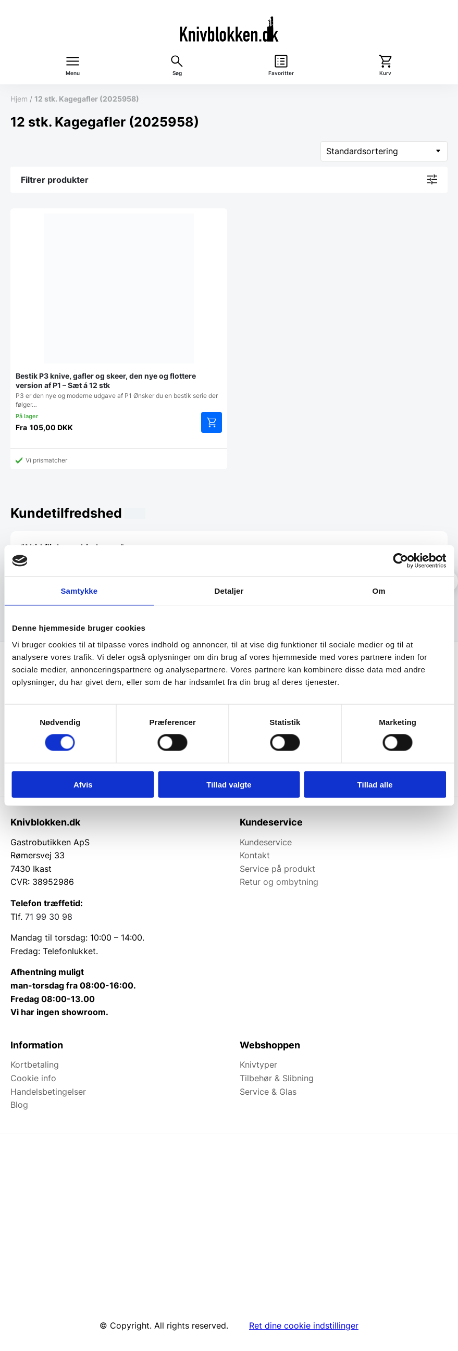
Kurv (385, 73)
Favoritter (281, 73)
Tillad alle (375, 784)
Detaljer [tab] (229, 590)
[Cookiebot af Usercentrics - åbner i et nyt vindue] (400, 561)
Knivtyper (258, 1064)
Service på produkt (277, 869)
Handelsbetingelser (48, 1091)
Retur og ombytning (279, 882)
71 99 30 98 (48, 916)
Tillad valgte (228, 784)
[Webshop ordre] (384, 151)
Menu (73, 73)
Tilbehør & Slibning (277, 1078)
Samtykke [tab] (78, 590)
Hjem (19, 98)
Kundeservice (266, 842)
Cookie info (33, 1078)
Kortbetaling (34, 1064)
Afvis (83, 784)
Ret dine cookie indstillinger (303, 1325)
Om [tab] (379, 590)
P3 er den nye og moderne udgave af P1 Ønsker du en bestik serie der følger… (119, 311)
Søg (177, 73)
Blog (19, 1104)
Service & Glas (268, 1091)
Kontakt (255, 855)
